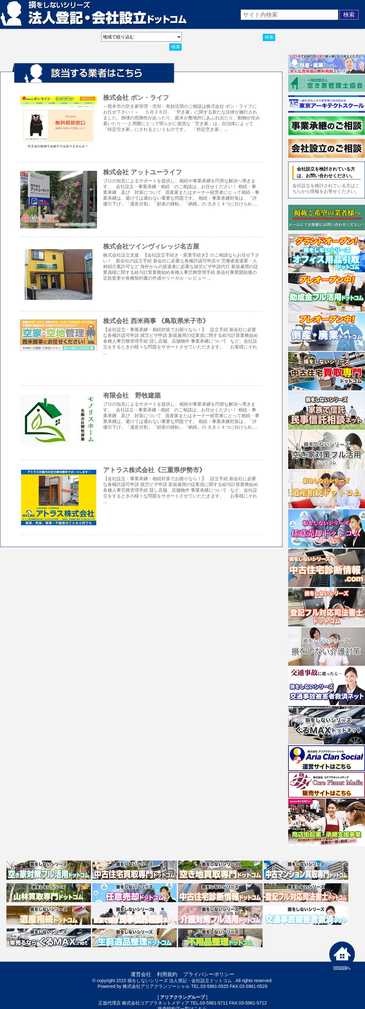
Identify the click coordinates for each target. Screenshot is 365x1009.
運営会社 (141, 974)
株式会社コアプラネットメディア (155, 1002)
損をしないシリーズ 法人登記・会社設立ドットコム (179, 980)
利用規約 (167, 974)
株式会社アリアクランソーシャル (156, 986)
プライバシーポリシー (208, 974)
